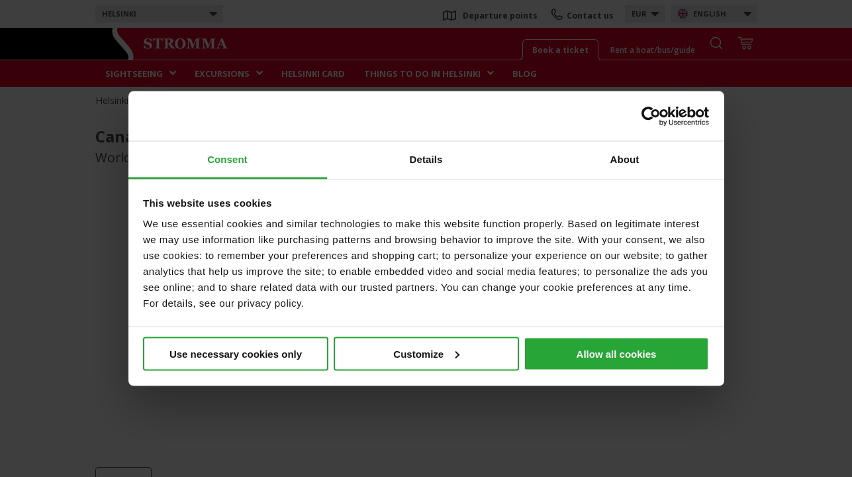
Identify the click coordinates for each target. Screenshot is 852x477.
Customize (426, 353)
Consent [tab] (227, 159)
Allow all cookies (617, 353)
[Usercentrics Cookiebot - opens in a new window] (651, 116)
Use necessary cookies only (235, 353)
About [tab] (624, 159)
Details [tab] (426, 159)
